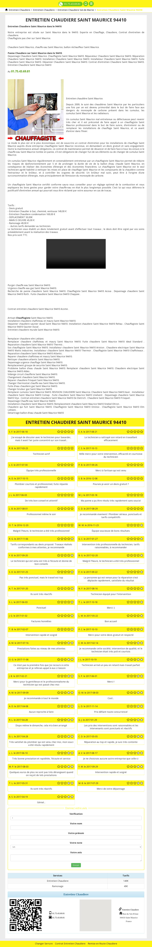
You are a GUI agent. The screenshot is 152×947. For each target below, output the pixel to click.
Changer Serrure (44, 943)
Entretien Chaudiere (128, 909)
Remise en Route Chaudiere (102, 943)
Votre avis (76, 852)
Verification (76, 813)
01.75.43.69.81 (69, 4)
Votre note (76, 842)
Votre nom (76, 823)
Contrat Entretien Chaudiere (70, 943)
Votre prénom (76, 833)
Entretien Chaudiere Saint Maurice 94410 (76, 254)
